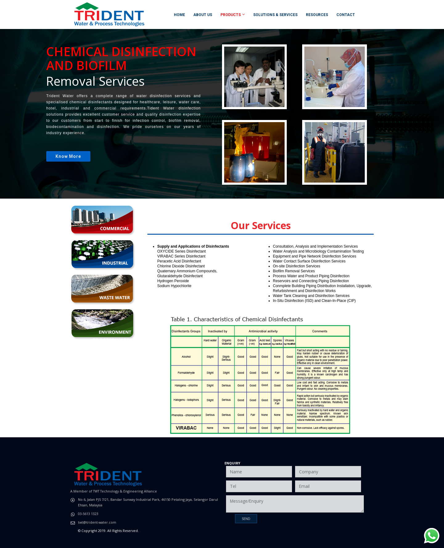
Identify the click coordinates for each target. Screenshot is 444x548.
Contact (345, 15)
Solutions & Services (275, 15)
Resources (317, 15)
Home (179, 15)
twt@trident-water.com (97, 522)
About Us (202, 15)
